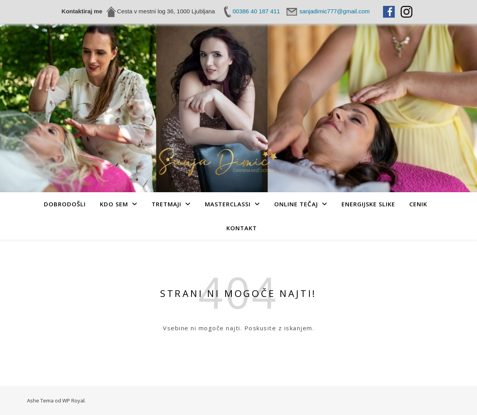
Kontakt (241, 228)
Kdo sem (114, 204)
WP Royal (73, 400)
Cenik (418, 204)
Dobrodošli (65, 204)
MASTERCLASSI (228, 204)
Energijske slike (368, 204)
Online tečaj (296, 204)
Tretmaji (166, 204)
